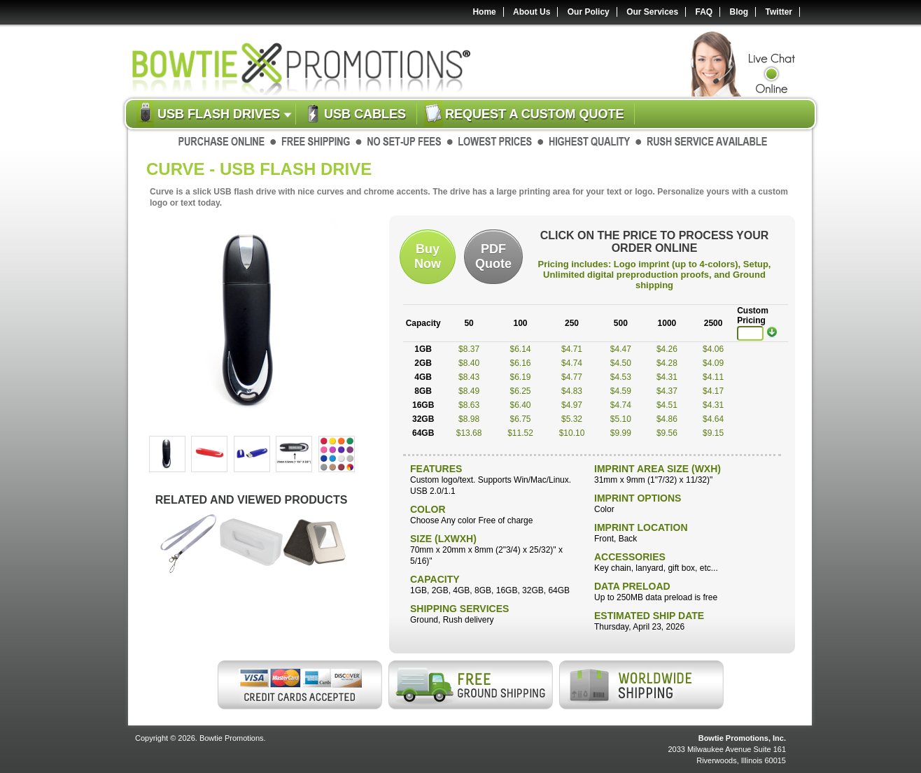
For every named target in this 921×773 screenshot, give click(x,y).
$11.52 (520, 433)
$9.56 (666, 433)
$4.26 (666, 349)
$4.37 (666, 391)
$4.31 (666, 377)
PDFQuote (493, 256)
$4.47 (620, 349)
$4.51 (666, 405)
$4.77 (571, 377)
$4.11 (713, 377)
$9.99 (620, 433)
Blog (739, 12)
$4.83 (571, 391)
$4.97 (571, 405)
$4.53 (620, 377)
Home (483, 12)
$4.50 (620, 363)
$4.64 (713, 419)
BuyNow (427, 256)
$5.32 (571, 419)
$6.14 (520, 349)
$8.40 (468, 363)
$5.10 (620, 419)
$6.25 (520, 391)
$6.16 (520, 363)
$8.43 (468, 377)
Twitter (779, 12)
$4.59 (620, 391)
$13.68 (469, 433)
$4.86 (666, 419)
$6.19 (520, 377)
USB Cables (365, 114)
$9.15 (713, 433)
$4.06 (713, 349)
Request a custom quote (534, 114)
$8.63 (468, 405)
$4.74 (571, 363)
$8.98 (468, 419)
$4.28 (666, 363)
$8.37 (468, 349)
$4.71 (571, 349)
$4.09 (713, 363)
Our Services (652, 12)
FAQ (704, 12)
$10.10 (572, 433)
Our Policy (589, 12)
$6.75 (520, 419)
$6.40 (520, 405)
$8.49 (468, 391)
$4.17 (713, 391)
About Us (531, 12)
